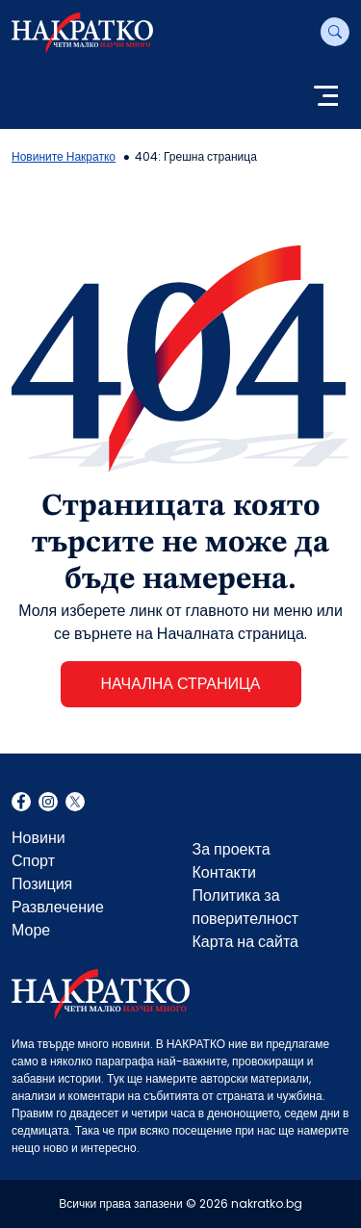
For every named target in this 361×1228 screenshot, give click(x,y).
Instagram (48, 803)
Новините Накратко (64, 156)
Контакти (225, 872)
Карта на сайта (245, 942)
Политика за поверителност (246, 907)
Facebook (21, 803)
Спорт (33, 861)
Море (31, 930)
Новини (38, 838)
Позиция (42, 884)
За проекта (232, 849)
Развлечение (58, 907)
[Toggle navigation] (325, 98)
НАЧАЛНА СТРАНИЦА (180, 684)
